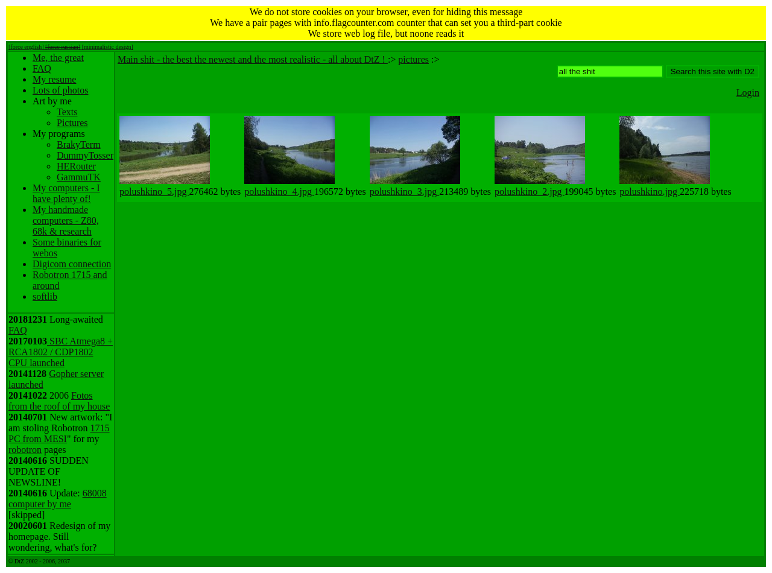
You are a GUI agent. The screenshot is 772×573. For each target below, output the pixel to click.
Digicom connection (72, 264)
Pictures (72, 123)
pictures (413, 59)
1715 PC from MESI (59, 433)
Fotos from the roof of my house (59, 400)
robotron (25, 450)
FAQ (42, 68)
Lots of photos (60, 90)
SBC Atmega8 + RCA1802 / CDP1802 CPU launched (60, 352)
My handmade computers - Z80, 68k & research (66, 220)
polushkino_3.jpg (405, 191)
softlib (45, 296)
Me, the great (58, 57)
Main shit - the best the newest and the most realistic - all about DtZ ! (253, 59)
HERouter (76, 166)
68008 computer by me (57, 498)
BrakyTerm (79, 144)
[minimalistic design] (107, 46)
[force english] (26, 46)
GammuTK (79, 177)
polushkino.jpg (649, 191)
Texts (67, 112)
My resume (54, 79)
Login (747, 92)
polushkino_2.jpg (530, 191)
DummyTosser (85, 155)
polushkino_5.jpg (154, 191)
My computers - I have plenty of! (66, 193)
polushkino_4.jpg (279, 191)
